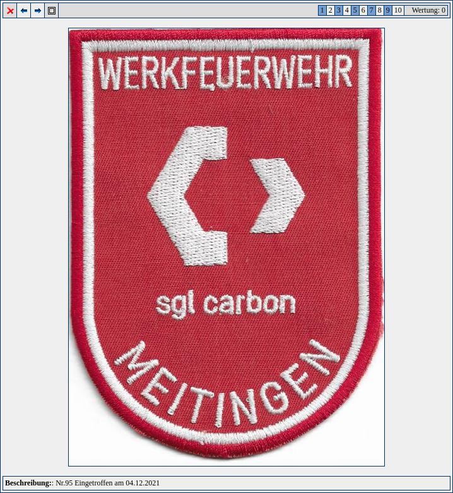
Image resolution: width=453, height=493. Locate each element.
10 (398, 10)
